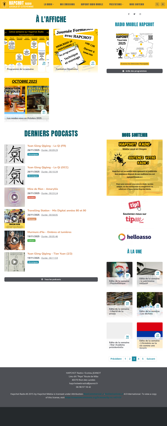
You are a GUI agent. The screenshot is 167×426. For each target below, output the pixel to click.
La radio (48, 4)
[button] (162, 4)
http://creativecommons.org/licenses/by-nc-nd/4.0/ (93, 399)
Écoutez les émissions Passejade (135, 64)
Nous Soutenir (135, 4)
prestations (115, 4)
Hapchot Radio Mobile (91, 4)
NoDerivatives (113, 396)
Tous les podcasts (51, 279)
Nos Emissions (66, 4)
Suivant (151, 360)
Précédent (116, 360)
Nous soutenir (134, 137)
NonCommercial (93, 396)
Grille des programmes (135, 72)
